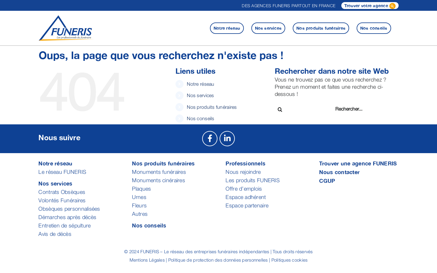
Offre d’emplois (244, 188)
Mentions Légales (147, 260)
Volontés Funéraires (61, 200)
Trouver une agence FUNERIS (358, 163)
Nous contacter (339, 172)
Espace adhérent (246, 197)
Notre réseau (200, 84)
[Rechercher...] (357, 109)
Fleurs (139, 205)
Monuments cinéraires (158, 180)
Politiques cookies (289, 260)
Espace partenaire (247, 205)
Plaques (141, 188)
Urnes (139, 197)
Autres (140, 214)
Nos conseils (200, 118)
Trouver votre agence (370, 6)
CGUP (327, 180)
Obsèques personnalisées (69, 209)
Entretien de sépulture (64, 225)
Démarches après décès (67, 217)
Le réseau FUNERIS (62, 172)
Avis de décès (54, 234)
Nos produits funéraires (212, 107)
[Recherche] (280, 109)
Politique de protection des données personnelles (218, 260)
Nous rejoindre (243, 172)
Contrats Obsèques (61, 192)
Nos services (200, 95)
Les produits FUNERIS (252, 180)
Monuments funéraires (159, 172)
